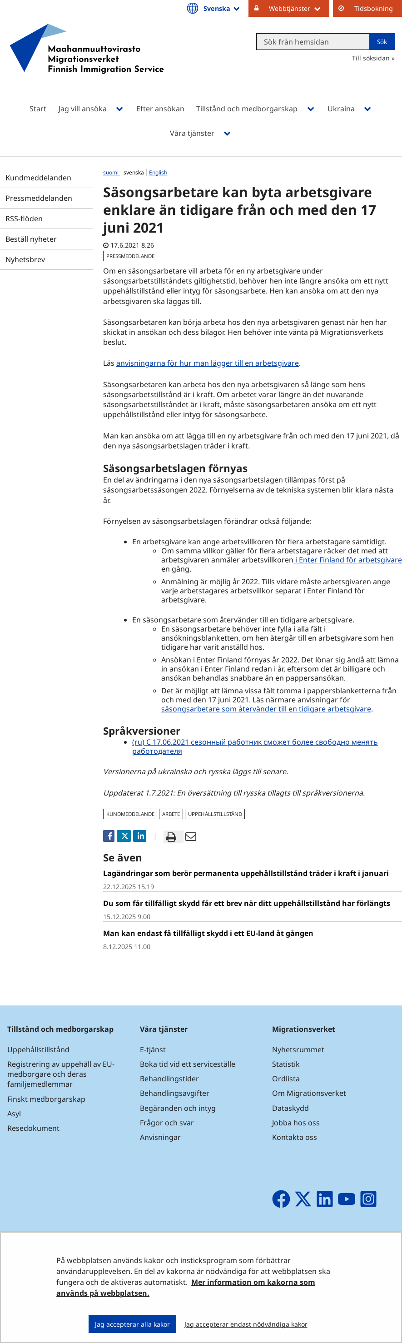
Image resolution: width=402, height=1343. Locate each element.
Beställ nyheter (31, 239)
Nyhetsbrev (25, 259)
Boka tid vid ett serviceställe (187, 1064)
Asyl (14, 1114)
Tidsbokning (373, 8)
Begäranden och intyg (178, 1108)
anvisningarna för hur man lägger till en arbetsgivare (207, 363)
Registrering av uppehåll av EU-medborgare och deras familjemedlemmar (60, 1074)
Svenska (222, 8)
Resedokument (33, 1128)
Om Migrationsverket (309, 1093)
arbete (171, 814)
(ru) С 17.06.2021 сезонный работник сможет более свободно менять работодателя (255, 746)
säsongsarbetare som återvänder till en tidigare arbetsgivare (266, 709)
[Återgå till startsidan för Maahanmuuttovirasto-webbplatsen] (86, 61)
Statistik (286, 1064)
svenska (134, 172)
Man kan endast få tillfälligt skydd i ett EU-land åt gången (208, 933)
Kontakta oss (294, 1137)
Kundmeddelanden (38, 178)
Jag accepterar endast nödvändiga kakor (246, 1324)
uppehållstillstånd (215, 814)
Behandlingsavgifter (174, 1093)
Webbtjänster (299, 8)
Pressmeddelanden (38, 198)
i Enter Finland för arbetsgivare (347, 560)
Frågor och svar (167, 1123)
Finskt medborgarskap (46, 1099)
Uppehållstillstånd (38, 1050)
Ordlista (286, 1079)
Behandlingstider (169, 1079)
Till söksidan (371, 58)
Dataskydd (290, 1108)
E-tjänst (153, 1050)
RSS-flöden (24, 219)
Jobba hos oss (296, 1123)
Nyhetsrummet (298, 1050)
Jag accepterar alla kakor (132, 1324)
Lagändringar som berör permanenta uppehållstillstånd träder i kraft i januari (246, 873)
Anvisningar (160, 1137)
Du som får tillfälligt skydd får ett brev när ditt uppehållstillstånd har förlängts (246, 903)
